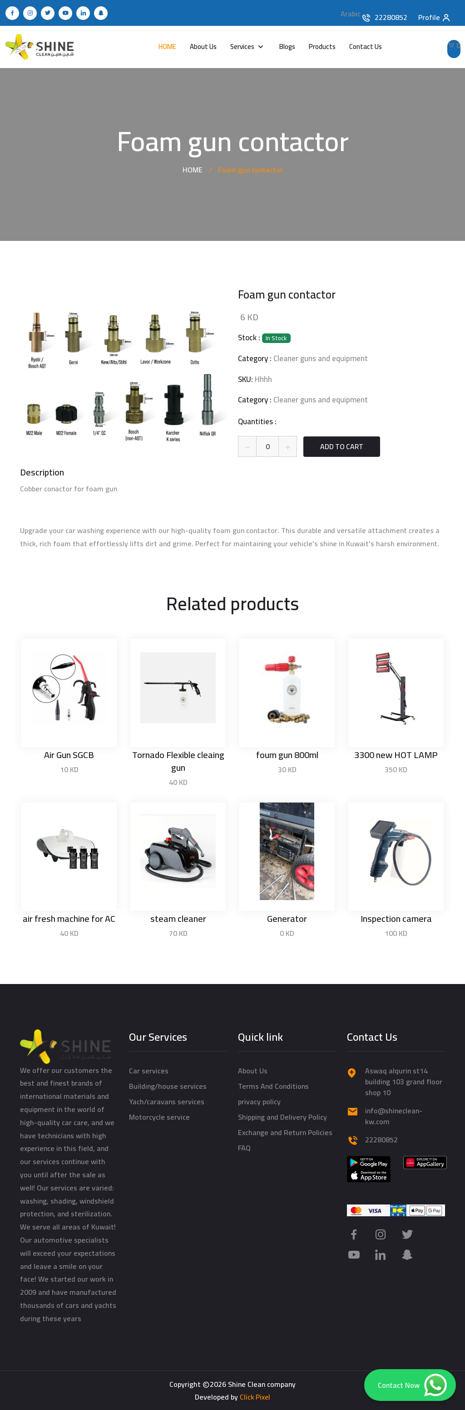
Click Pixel (255, 1396)
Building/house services (168, 1085)
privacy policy (259, 1101)
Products (322, 46)
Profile (434, 16)
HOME (167, 46)
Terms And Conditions (273, 1085)
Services (243, 46)
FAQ (244, 1147)
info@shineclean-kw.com (393, 1115)
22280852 (391, 17)
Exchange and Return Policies (285, 1131)
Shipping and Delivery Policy (282, 1116)
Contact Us (365, 46)
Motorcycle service (159, 1116)
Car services (148, 1070)
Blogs (287, 46)
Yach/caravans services (166, 1101)
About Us (203, 46)
